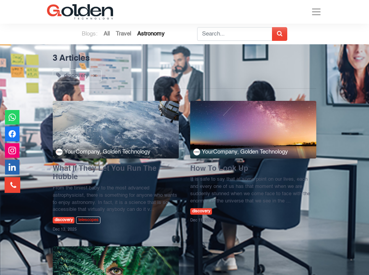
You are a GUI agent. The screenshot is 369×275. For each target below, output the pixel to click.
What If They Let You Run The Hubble (105, 173)
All (107, 34)
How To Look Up (219, 168)
